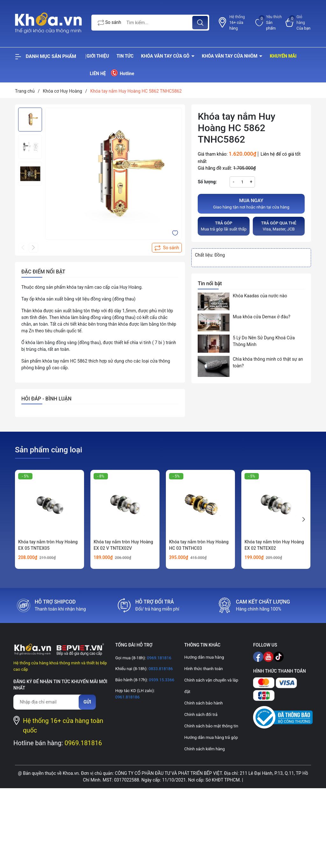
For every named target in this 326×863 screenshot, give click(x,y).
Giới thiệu (98, 56)
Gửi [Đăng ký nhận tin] (87, 701)
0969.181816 (83, 743)
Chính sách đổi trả (200, 714)
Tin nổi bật (210, 283)
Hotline (122, 72)
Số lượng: (207, 181)
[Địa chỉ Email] (49, 702)
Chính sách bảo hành (203, 703)
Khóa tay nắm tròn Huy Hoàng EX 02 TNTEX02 (274, 545)
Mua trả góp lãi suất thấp (223, 226)
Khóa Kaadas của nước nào (260, 295)
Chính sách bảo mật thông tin (211, 726)
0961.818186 (127, 697)
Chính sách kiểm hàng (204, 748)
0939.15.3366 (161, 679)
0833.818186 (160, 668)
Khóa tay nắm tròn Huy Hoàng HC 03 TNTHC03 (199, 545)
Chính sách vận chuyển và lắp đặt (211, 686)
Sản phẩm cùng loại (48, 449)
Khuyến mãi (283, 56)
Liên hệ (98, 73)
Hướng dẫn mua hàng (204, 657)
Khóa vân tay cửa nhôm (230, 56)
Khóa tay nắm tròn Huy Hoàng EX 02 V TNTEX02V (123, 545)
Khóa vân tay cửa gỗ (166, 56)
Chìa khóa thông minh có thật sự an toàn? (268, 362)
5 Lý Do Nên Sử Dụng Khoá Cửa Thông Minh (264, 341)
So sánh (109, 23)
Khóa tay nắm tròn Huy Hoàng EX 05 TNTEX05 (48, 545)
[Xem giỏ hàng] (298, 22)
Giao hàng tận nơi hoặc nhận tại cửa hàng (251, 203)
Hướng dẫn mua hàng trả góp (211, 737)
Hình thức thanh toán (203, 668)
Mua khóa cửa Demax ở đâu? (261, 316)
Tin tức (125, 56)
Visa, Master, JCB (278, 226)
